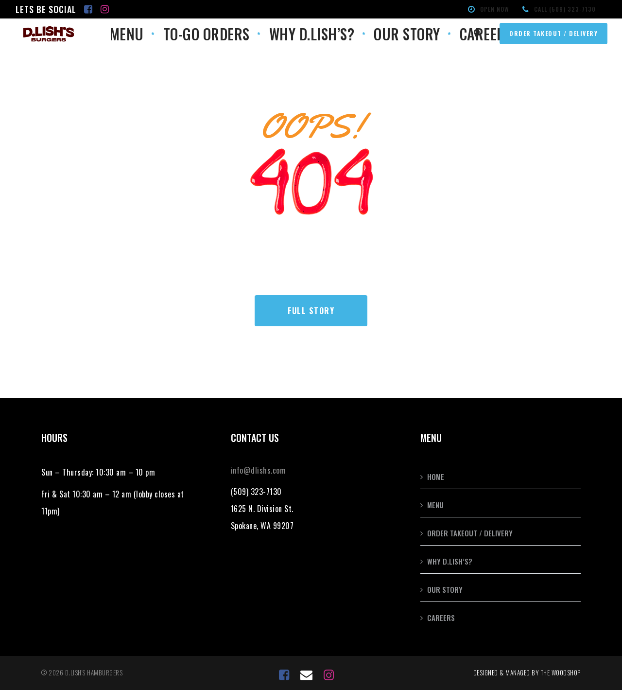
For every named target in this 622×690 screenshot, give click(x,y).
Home (435, 476)
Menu (435, 504)
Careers (441, 617)
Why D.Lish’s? (449, 561)
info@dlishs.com (258, 470)
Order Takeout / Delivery (470, 533)
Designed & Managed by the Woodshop (527, 672)
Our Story (445, 589)
